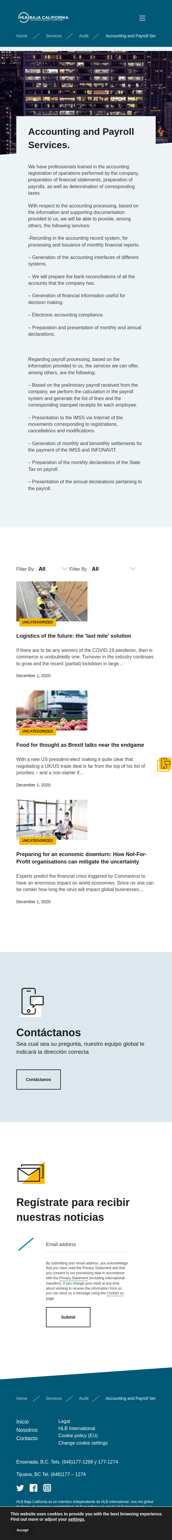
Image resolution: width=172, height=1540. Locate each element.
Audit (84, 35)
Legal (64, 1421)
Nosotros (27, 1430)
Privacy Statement (73, 1278)
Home (21, 35)
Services (54, 35)
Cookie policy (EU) (78, 1435)
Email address (61, 1244)
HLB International (76, 1428)
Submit (68, 1317)
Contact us (115, 1293)
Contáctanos (38, 1079)
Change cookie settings (83, 1442)
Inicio (22, 1422)
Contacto (27, 1438)
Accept (22, 1530)
